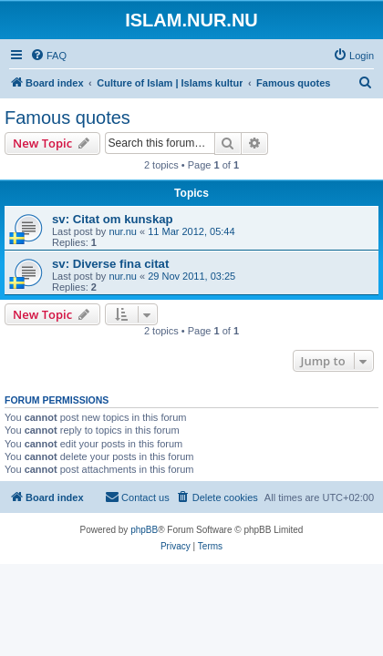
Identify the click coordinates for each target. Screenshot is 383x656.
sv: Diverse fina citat (110, 264)
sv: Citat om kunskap (112, 219)
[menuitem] (48, 56)
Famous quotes (67, 118)
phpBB (144, 530)
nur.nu (123, 231)
